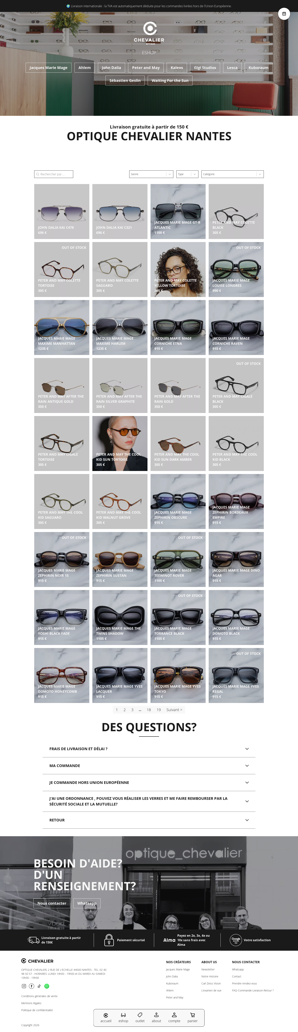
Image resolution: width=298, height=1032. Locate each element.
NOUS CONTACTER (246, 962)
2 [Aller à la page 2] (125, 709)
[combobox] (148, 174)
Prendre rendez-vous (244, 983)
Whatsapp (87, 903)
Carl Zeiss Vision (211, 983)
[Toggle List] (169, 174)
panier (193, 1017)
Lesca (232, 67)
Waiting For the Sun (170, 80)
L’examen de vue (211, 990)
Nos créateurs (178, 962)
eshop (123, 1017)
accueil (106, 1018)
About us (209, 962)
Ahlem (84, 67)
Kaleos (177, 67)
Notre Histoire (209, 976)
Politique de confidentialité (37, 1010)
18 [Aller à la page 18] (149, 709)
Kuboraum (259, 67)
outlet (140, 1017)
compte (174, 1017)
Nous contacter (51, 903)
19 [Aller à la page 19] (159, 709)
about (156, 1017)
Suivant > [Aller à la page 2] (174, 709)
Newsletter (208, 969)
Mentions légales (31, 1003)
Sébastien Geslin (125, 80)
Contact (236, 976)
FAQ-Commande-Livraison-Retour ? (253, 990)
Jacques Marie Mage (48, 67)
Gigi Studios (205, 67)
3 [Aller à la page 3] (132, 709)
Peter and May (146, 67)
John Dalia (111, 67)
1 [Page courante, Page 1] (117, 709)
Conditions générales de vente (39, 996)
